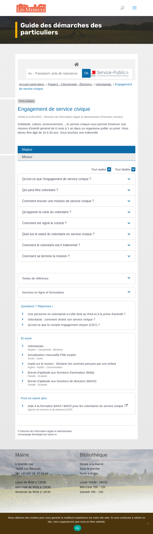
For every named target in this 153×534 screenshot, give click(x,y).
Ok (77, 528)
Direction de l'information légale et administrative (46, 431)
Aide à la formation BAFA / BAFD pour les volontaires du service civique (78, 406)
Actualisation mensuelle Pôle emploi (52, 355)
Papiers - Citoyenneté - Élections (70, 84)
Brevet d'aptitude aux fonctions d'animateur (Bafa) (61, 372)
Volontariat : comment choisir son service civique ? (61, 319)
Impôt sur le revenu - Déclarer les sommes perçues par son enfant (72, 363)
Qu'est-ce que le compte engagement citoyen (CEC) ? (64, 324)
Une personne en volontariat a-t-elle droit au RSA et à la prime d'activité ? (77, 314)
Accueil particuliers (32, 84)
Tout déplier (125, 169)
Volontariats (103, 84)
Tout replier (101, 169)
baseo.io (52, 434)
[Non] (148, 523)
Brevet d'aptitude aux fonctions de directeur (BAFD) (62, 381)
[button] (76, 179)
